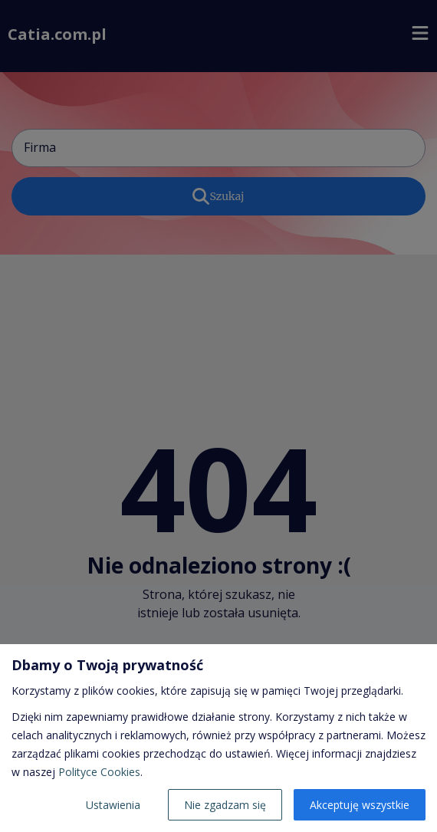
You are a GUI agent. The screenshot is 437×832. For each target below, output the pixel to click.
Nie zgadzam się (225, 804)
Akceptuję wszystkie (359, 804)
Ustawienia (113, 804)
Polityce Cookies (99, 772)
